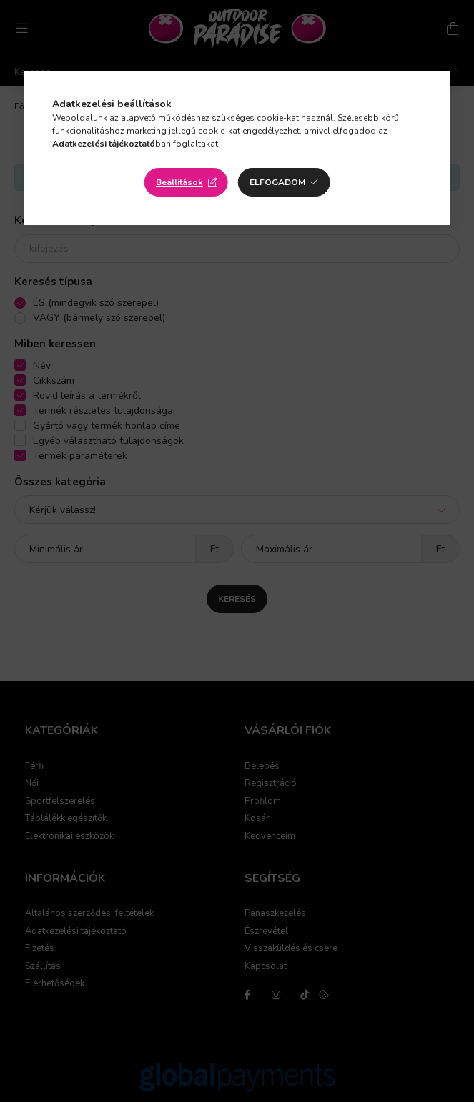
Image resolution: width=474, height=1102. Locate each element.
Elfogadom (277, 182)
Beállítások (179, 182)
